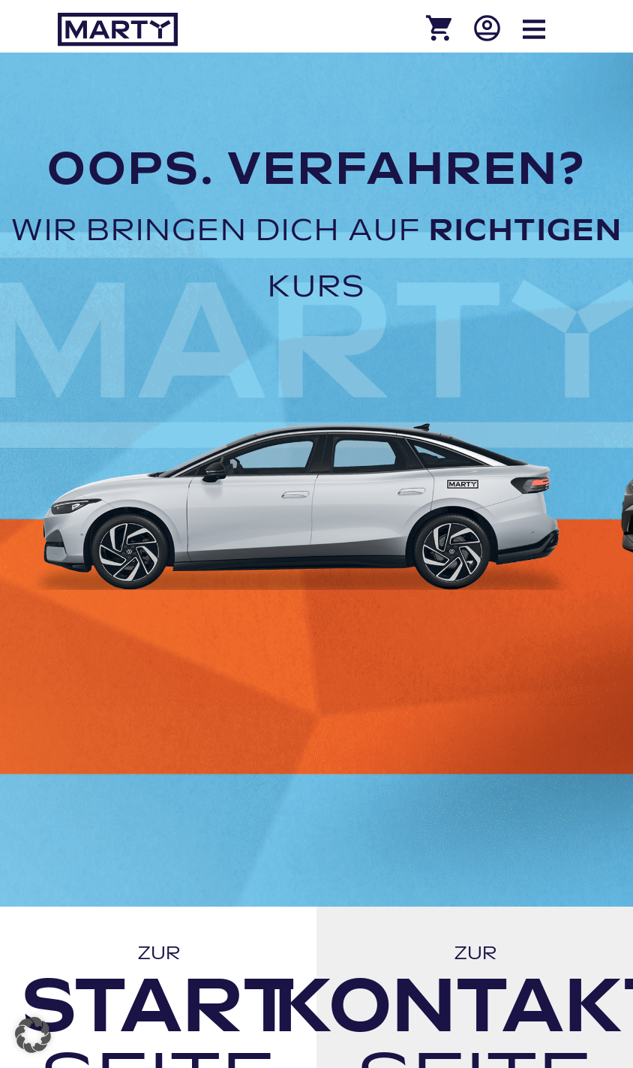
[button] (33, 1035)
